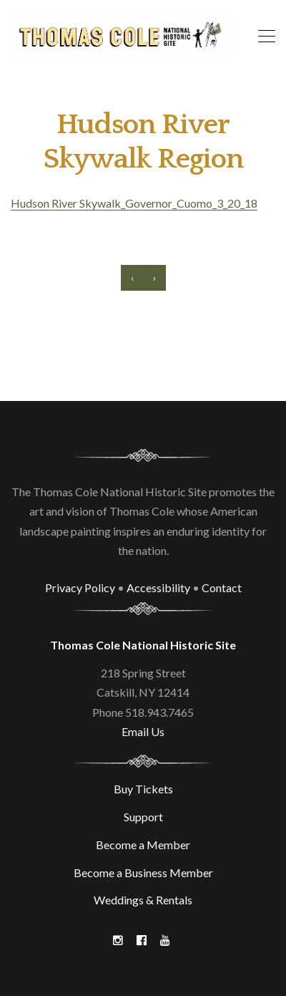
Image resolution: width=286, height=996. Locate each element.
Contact (222, 587)
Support (143, 816)
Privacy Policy (80, 587)
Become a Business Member (143, 872)
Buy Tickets (143, 789)
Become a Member (143, 844)
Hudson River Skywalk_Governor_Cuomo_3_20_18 (134, 203)
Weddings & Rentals (143, 899)
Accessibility (158, 587)
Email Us (143, 731)
